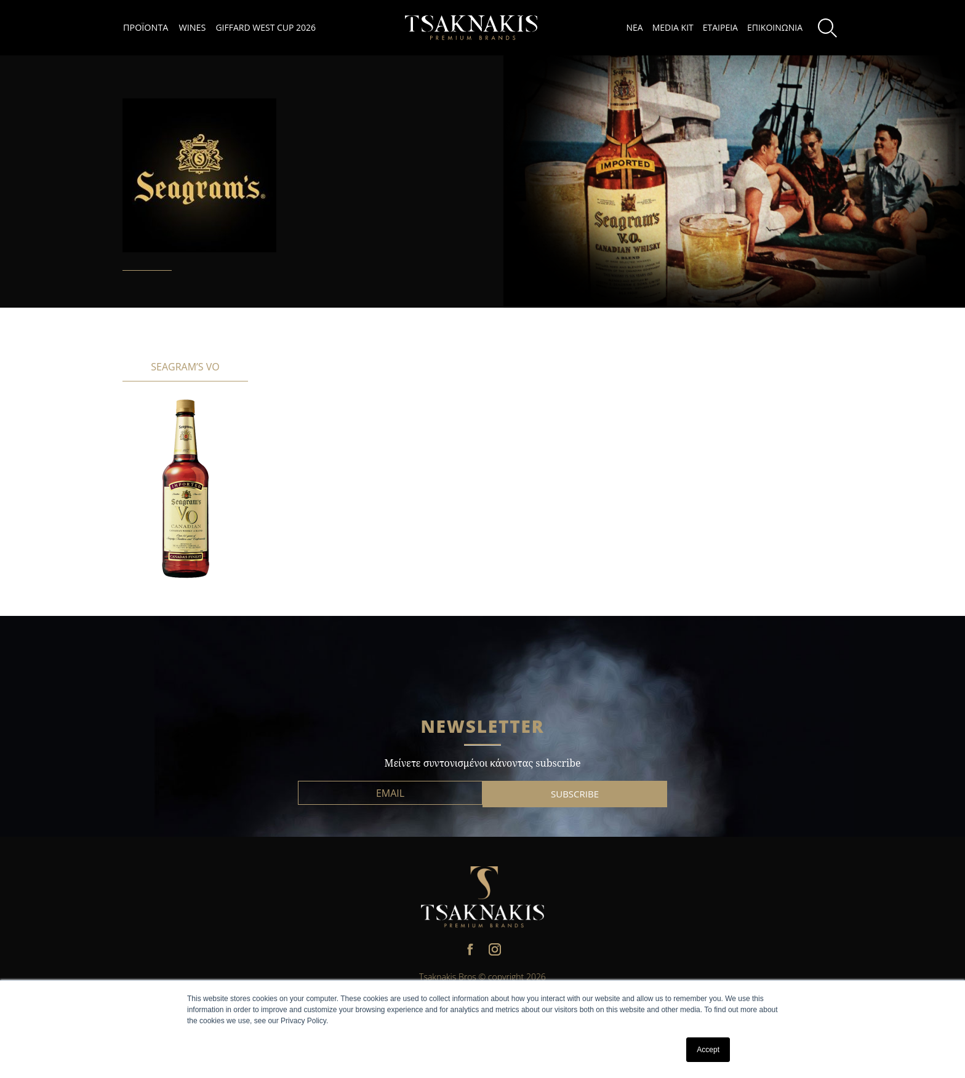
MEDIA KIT (673, 27)
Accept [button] (708, 1049)
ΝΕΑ (634, 27)
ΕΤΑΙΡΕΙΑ (720, 27)
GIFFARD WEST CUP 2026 (265, 27)
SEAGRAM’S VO (185, 366)
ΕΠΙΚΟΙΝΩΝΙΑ (775, 27)
